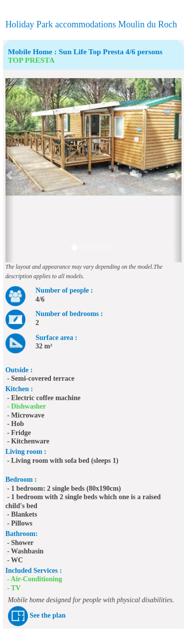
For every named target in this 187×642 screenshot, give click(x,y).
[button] (9, 170)
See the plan (47, 616)
